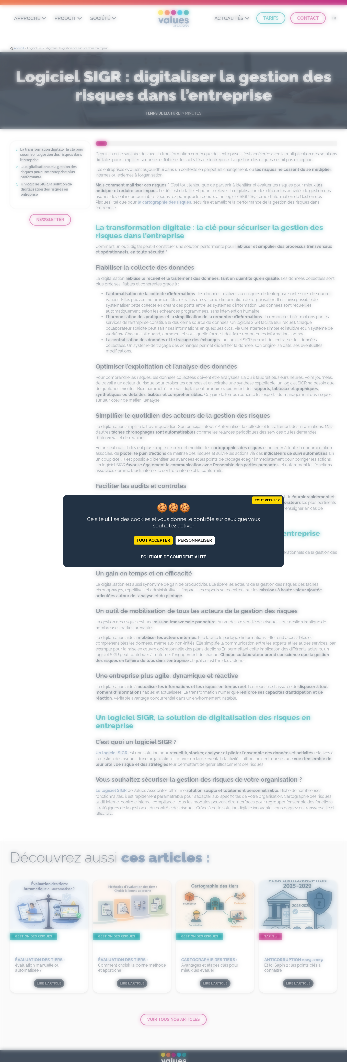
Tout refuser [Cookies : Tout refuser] (267, 500)
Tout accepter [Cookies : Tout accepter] (153, 540)
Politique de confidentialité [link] (173, 557)
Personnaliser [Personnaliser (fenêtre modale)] (195, 540)
